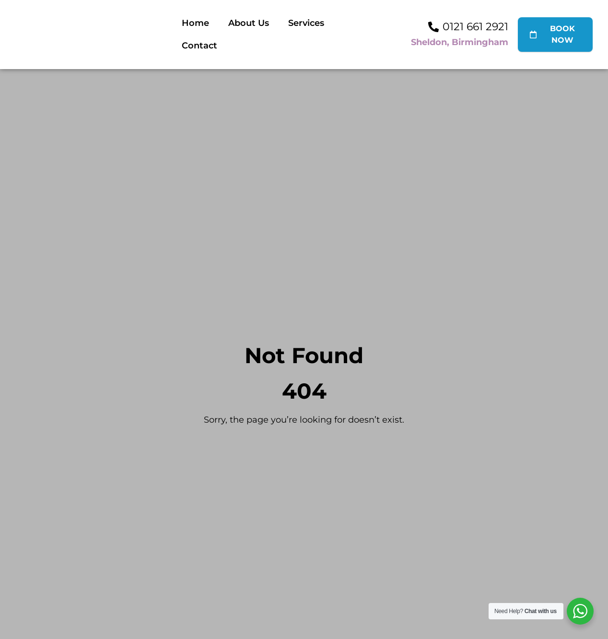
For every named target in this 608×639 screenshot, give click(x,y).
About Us (248, 23)
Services (306, 23)
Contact (199, 45)
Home (195, 23)
